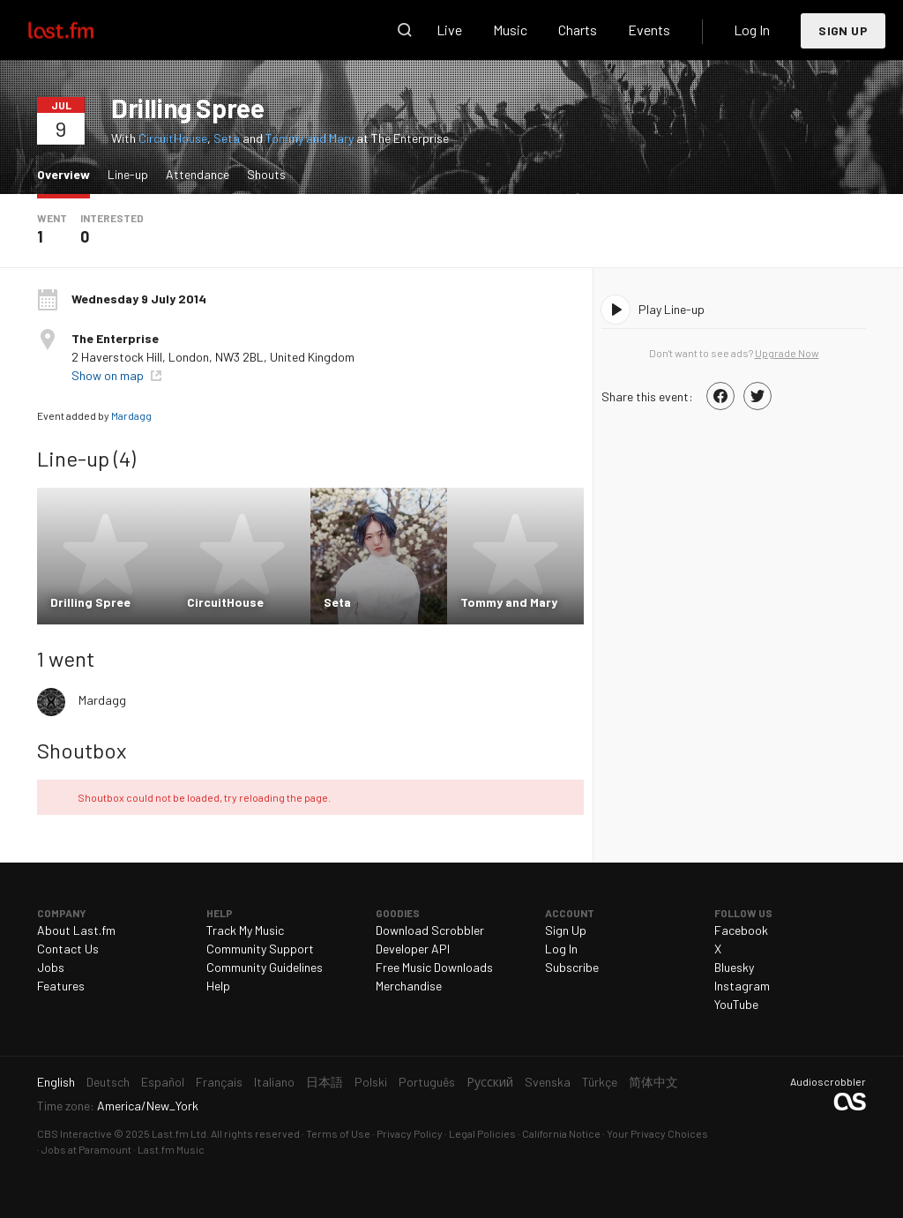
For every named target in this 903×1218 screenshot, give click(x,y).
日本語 (324, 1081)
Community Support (260, 948)
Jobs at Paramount (86, 1149)
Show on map (108, 375)
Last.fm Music (171, 1149)
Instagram (742, 985)
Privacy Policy (410, 1133)
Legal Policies (482, 1133)
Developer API (413, 948)
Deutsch (108, 1081)
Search (405, 30)
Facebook (741, 930)
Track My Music (245, 930)
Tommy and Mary (309, 138)
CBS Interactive (74, 1133)
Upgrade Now (787, 353)
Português (427, 1081)
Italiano (274, 1081)
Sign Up (843, 30)
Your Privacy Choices (657, 1133)
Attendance (197, 174)
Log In (752, 29)
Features (61, 985)
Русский (489, 1081)
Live (449, 29)
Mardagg (131, 415)
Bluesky (734, 967)
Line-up (128, 174)
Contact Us (68, 948)
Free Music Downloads (434, 967)
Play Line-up (671, 309)
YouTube (736, 1004)
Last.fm (81, 30)
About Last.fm (76, 930)
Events (649, 29)
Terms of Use (338, 1133)
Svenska (548, 1081)
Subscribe (572, 967)
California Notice (561, 1133)
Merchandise (409, 985)
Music (510, 29)
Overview (68, 173)
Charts (577, 29)
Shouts (266, 174)
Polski (370, 1081)
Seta (226, 138)
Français (219, 1081)
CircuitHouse (172, 138)
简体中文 (653, 1081)
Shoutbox (81, 750)
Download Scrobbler (430, 930)
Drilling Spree (187, 107)
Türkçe (599, 1081)
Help (218, 985)
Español (162, 1081)
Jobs (50, 967)
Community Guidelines (264, 967)
